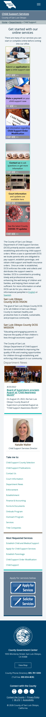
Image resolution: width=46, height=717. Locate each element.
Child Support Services (15, 14)
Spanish (7, 295)
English (31, 292)
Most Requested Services (19, 538)
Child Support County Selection (20, 462)
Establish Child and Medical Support (22, 543)
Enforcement (12, 489)
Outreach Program (14, 517)
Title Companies (13, 527)
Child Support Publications (18, 468)
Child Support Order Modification (21, 559)
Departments (15, 22)
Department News (14, 484)
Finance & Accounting (16, 500)
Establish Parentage (15, 554)
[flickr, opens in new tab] (26, 691)
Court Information (14, 479)
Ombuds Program (14, 511)
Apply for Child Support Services (21, 548)
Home (4, 22)
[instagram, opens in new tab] (32, 691)
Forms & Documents (15, 506)
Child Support (30, 22)
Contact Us (11, 473)
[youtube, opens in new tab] (20, 691)
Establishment (12, 495)
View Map (25, 665)
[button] (39, 4)
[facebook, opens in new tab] (14, 691)
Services (10, 522)
